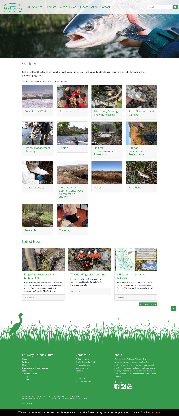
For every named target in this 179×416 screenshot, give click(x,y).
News (72, 7)
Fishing (64, 148)
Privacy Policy (74, 399)
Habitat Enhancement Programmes (137, 151)
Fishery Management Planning (33, 151)
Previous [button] (144, 307)
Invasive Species (35, 187)
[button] (173, 312)
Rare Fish (134, 187)
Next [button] (153, 307)
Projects (49, 7)
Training (64, 233)
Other (97, 187)
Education (65, 111)
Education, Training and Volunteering (106, 113)
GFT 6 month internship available (132, 279)
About (35, 7)
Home (24, 362)
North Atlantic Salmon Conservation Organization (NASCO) (68, 194)
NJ (31, 406)
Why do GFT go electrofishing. (89, 277)
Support (83, 7)
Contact (105, 7)
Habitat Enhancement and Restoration (105, 151)
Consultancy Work (36, 111)
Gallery (94, 7)
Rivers (61, 7)
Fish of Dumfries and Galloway (139, 113)
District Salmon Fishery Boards (35, 371)
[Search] (159, 7)
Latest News (27, 374)
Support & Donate (29, 377)
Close (156, 412)
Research (30, 233)
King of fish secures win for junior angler (41, 279)
